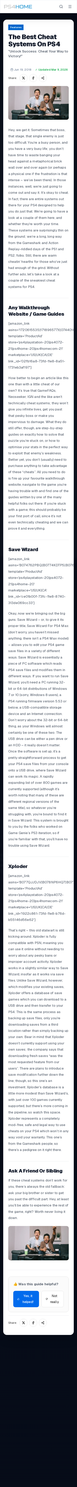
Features (16, 27)
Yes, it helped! (25, 1299)
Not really (52, 1299)
